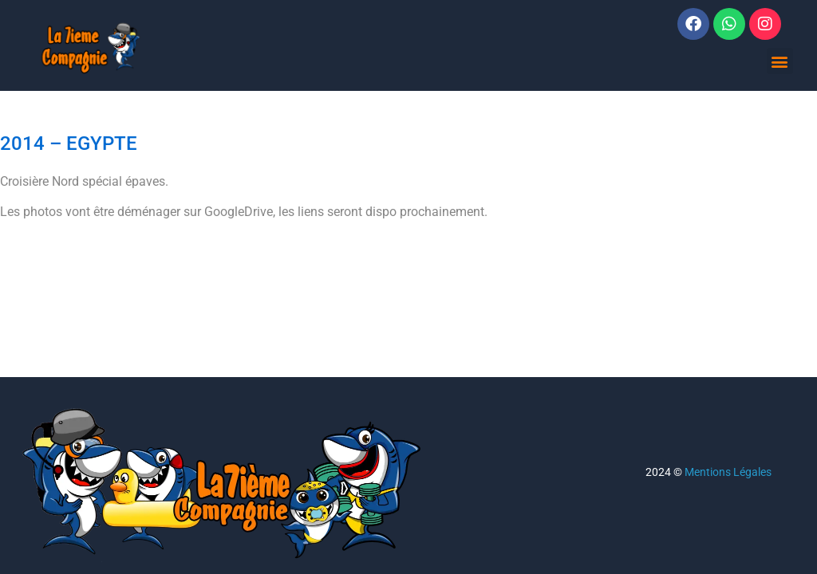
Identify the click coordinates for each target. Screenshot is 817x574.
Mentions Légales (728, 472)
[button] (780, 61)
